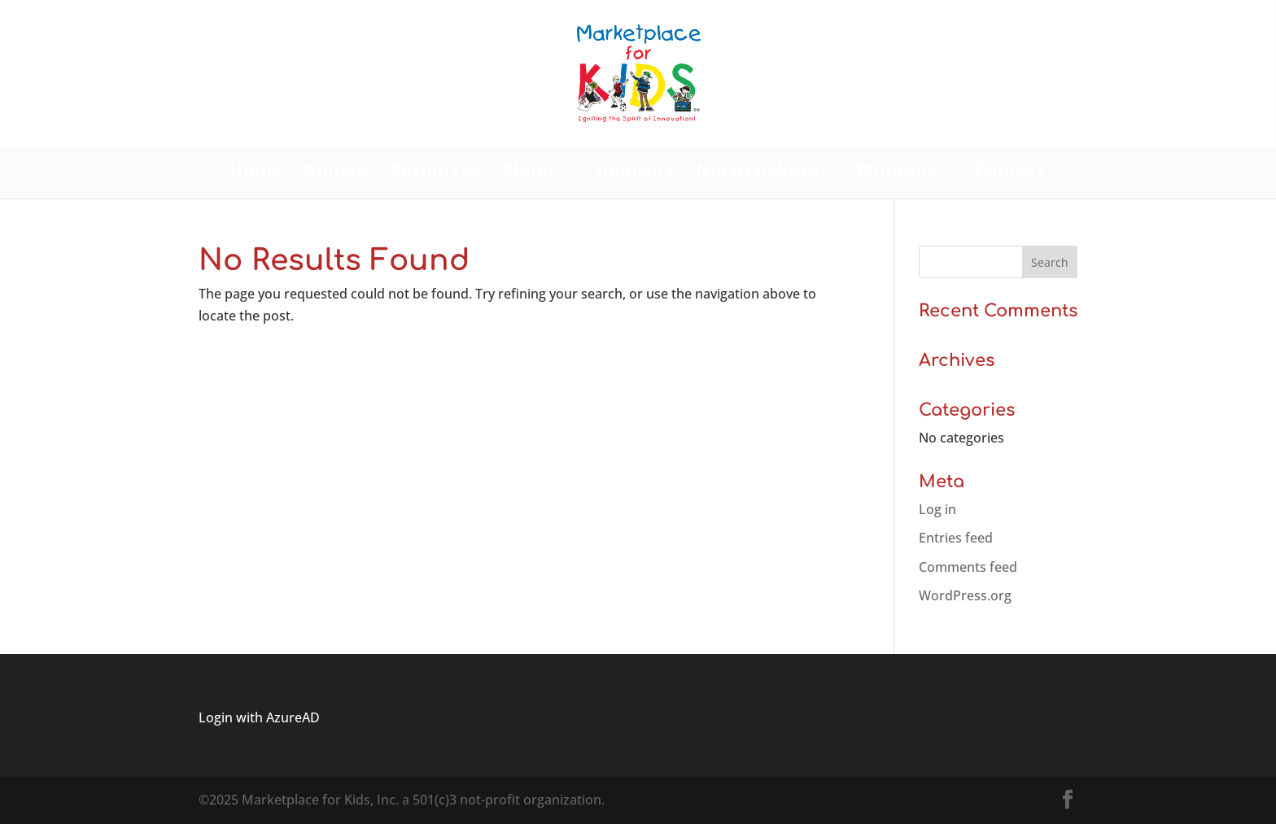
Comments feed (968, 567)
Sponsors (634, 172)
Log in (937, 509)
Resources (435, 172)
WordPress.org (965, 595)
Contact (1010, 172)
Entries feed (956, 538)
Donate (336, 172)
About (528, 172)
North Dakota (757, 172)
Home (255, 172)
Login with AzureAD (259, 717)
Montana (897, 172)
